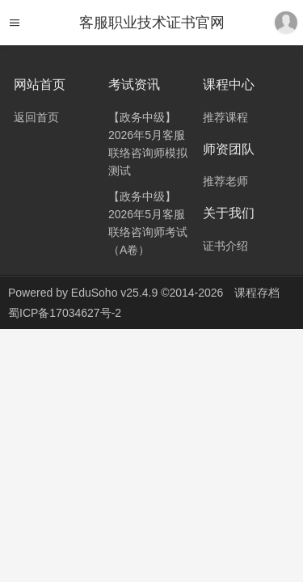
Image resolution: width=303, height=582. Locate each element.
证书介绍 (225, 245)
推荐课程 (225, 117)
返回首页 (36, 117)
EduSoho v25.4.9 (114, 292)
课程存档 (257, 292)
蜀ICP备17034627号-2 (64, 312)
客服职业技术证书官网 (152, 23)
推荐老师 (225, 181)
